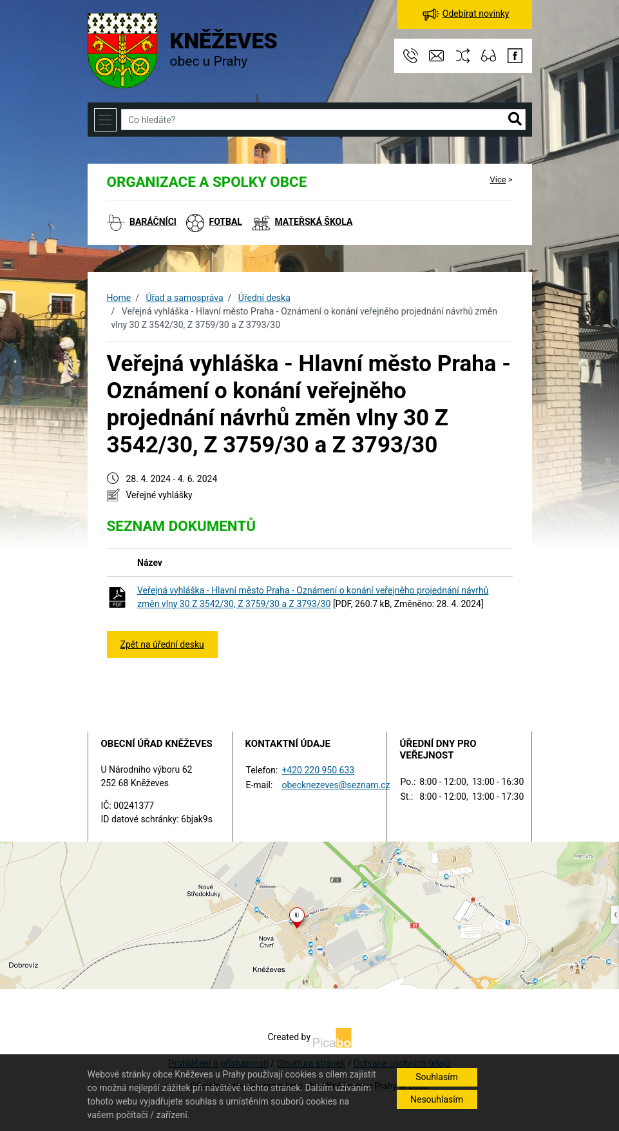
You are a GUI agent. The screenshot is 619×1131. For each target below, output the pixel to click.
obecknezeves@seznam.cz (335, 785)
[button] (515, 120)
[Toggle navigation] (105, 119)
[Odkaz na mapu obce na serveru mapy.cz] (309, 915)
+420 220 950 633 (317, 770)
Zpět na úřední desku (162, 644)
